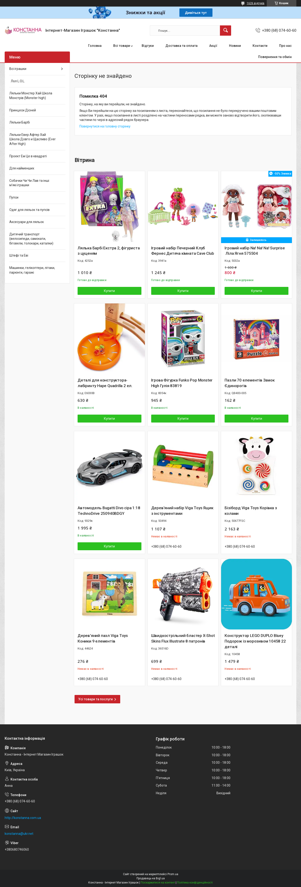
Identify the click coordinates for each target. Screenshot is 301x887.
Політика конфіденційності (195, 882)
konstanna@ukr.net (19, 833)
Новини (235, 46)
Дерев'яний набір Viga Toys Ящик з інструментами (182, 510)
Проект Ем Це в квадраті (28, 156)
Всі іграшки (17, 69)
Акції (213, 46)
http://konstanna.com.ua (23, 818)
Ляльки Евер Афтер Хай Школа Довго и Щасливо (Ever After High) (32, 139)
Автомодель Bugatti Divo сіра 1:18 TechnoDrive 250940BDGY (109, 510)
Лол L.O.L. (17, 81)
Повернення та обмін (275, 57)
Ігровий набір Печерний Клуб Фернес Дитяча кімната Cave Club (182, 251)
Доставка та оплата (181, 46)
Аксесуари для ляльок (26, 222)
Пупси (13, 197)
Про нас (285, 46)
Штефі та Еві (18, 255)
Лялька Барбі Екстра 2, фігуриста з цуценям (109, 251)
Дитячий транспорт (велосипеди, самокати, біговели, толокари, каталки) (31, 238)
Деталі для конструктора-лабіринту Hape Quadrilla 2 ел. (105, 383)
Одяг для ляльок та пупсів (29, 210)
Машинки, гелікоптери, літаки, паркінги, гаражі (32, 270)
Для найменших (21, 168)
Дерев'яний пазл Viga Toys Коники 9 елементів (103, 638)
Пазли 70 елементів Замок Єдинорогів (249, 383)
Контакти (260, 46)
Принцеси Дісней (22, 110)
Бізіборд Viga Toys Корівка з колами (251, 510)
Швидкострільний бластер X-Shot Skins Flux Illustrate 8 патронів (183, 638)
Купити (109, 291)
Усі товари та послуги (95, 699)
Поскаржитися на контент (158, 882)
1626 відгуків (255, 3)
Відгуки (148, 46)
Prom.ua (173, 874)
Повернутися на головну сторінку (104, 126)
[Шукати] (225, 30)
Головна (95, 46)
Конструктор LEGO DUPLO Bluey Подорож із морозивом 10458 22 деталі (255, 641)
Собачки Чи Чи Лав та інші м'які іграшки (29, 183)
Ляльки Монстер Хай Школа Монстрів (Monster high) (30, 95)
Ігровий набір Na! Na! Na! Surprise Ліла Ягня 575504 (255, 251)
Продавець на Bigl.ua (151, 878)
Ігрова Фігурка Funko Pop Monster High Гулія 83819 (182, 383)
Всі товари (121, 46)
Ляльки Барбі (19, 122)
